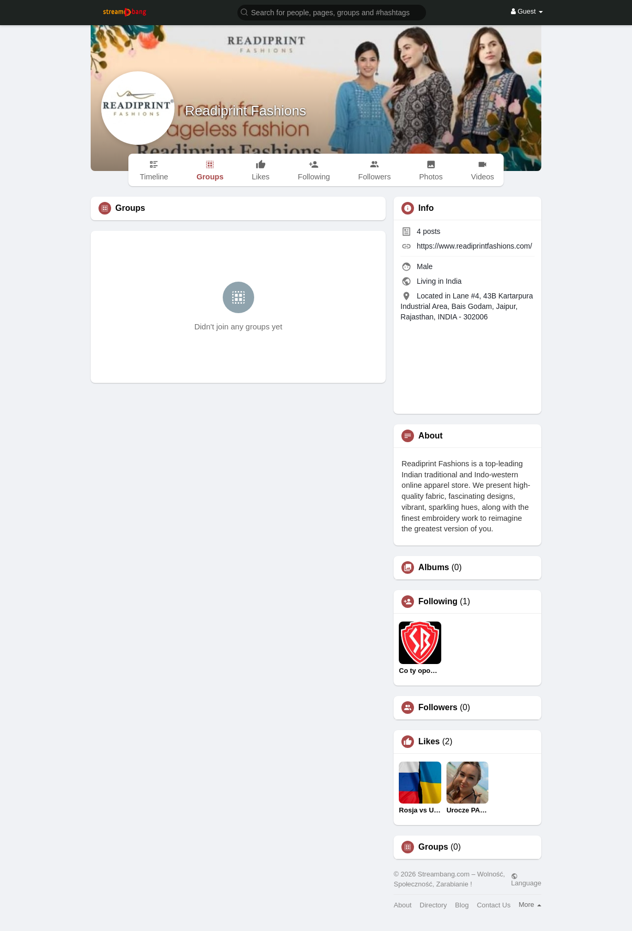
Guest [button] (527, 11)
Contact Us (493, 905)
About (402, 905)
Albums (433, 567)
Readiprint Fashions (245, 111)
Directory (433, 905)
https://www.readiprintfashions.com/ (474, 246)
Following (437, 601)
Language (526, 879)
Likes (429, 741)
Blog (461, 905)
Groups (433, 847)
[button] (332, 11)
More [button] (530, 904)
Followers (437, 707)
